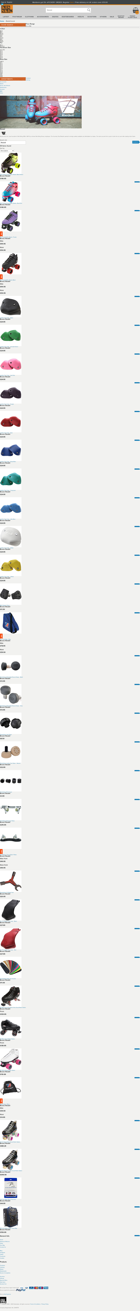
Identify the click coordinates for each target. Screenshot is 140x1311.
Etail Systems (7, 1294)
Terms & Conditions (35, 1304)
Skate (1, 1271)
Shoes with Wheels (5, 85)
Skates (2, 83)
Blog (1, 1250)
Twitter (1, 1254)
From (2, 1011)
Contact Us (3, 1247)
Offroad (2, 1278)
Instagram (2, 1252)
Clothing (28, 80)
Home (2, 21)
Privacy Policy (45, 1304)
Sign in (3, 2)
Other (1, 93)
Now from (4, 865)
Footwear (28, 78)
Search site (3, 140)
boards (5, 1271)
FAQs (1, 1243)
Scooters (2, 89)
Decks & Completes (5, 1273)
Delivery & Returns (5, 1241)
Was (1, 241)
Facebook (2, 1256)
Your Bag (2, 1245)
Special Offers (3, 1280)
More (136, 181)
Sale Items (2, 1282)
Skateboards (3, 87)
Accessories (3, 82)
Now (2, 247)
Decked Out (3, 1284)
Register (9, 2)
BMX (1, 91)
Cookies (2, 1258)
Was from (3, 859)
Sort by (2, 148)
